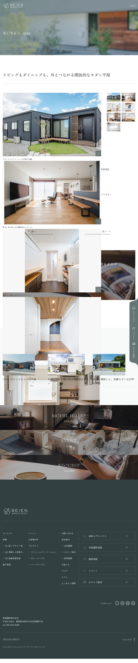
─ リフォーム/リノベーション (42, 551)
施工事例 (7, 564)
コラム (65, 576)
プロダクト (33, 545)
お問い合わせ (68, 532)
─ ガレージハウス (36, 557)
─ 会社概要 (67, 545)
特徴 (5, 539)
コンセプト (8, 532)
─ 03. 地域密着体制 (11, 557)
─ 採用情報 (67, 557)
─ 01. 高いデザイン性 (12, 545)
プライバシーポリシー (11, 643)
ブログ (65, 570)
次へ (104, 231)
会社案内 (66, 539)
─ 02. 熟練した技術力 (13, 551)
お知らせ (66, 564)
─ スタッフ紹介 (69, 551)
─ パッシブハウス (36, 564)
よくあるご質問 (69, 582)
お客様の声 (33, 539)
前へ (33, 231)
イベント (32, 532)
